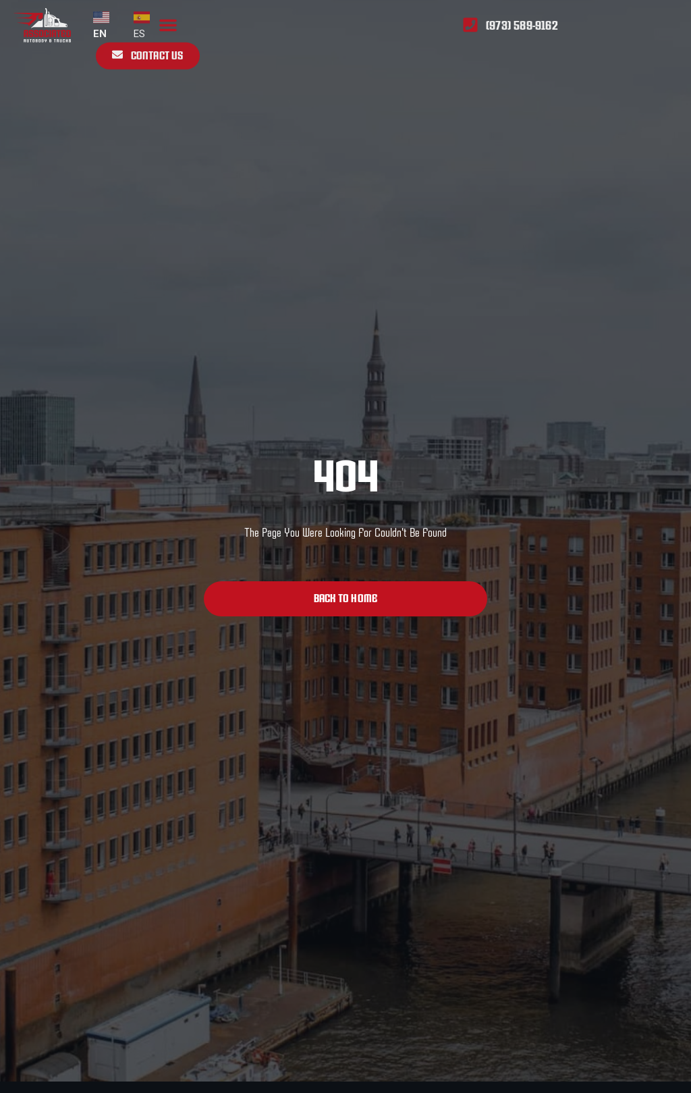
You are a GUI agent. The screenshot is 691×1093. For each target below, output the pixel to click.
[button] (168, 21)
